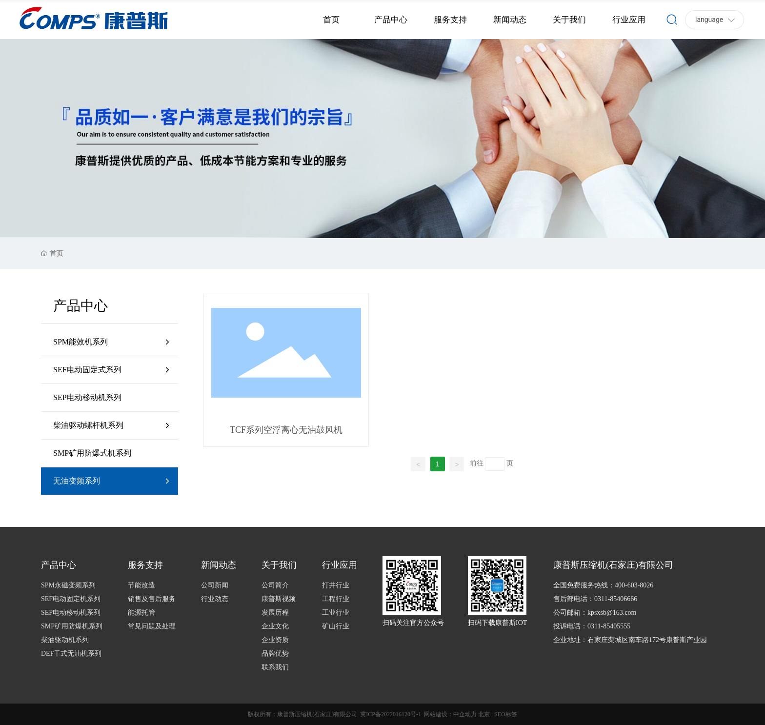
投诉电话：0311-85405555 (591, 626)
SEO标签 (505, 714)
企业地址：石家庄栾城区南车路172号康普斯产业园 (630, 640)
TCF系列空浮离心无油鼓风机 (286, 430)
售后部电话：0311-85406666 (595, 599)
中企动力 (465, 714)
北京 (484, 714)
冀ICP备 (370, 714)
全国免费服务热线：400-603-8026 (603, 585)
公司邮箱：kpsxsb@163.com (594, 612)
